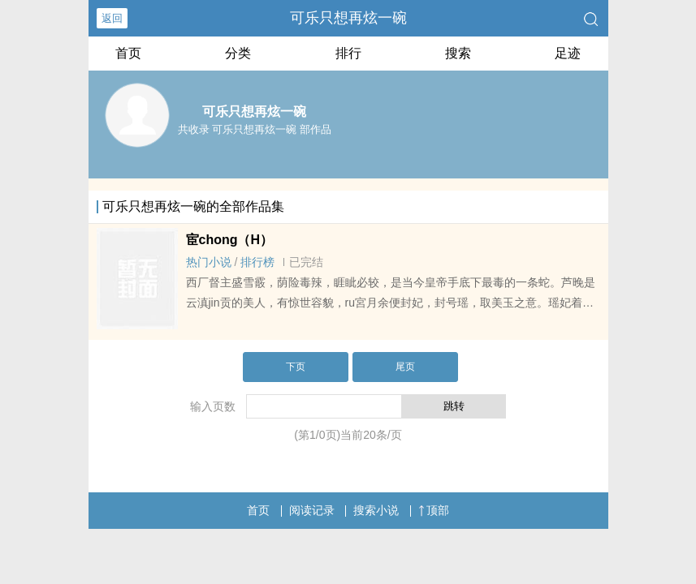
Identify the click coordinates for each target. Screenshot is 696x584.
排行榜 (257, 262)
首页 (128, 53)
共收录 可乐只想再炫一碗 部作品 (254, 129)
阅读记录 (312, 510)
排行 (348, 53)
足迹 (568, 53)
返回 (112, 18)
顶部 (433, 510)
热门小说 (208, 262)
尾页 (405, 366)
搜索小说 (376, 510)
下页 (295, 366)
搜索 (458, 53)
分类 (238, 53)
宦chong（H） (230, 240)
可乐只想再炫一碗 (348, 18)
